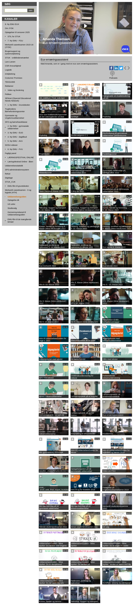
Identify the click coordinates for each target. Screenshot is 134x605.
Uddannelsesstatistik (14, 166)
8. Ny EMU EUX (12, 24)
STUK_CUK (10, 182)
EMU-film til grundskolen (18, 186)
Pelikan (8, 94)
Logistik (8, 70)
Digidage (9, 178)
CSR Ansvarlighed (13, 66)
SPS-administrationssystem (17, 170)
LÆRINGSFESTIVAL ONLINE (21, 157)
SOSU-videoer (11, 145)
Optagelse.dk (13, 200)
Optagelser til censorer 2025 (17, 32)
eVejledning (10, 74)
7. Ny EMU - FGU (15, 40)
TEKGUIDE (10, 82)
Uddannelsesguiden (17, 197)
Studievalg (12, 208)
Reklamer (9, 86)
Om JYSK (9, 28)
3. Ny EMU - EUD (15, 133)
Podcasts (113, 78)
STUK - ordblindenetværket (17, 58)
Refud (7, 174)
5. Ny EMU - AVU (15, 141)
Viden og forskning (16, 90)
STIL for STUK (14, 36)
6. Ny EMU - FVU (15, 149)
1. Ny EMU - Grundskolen (19, 105)
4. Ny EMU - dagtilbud (17, 137)
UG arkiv (11, 204)
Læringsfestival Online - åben (20, 161)
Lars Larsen (10, 62)
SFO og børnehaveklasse (16, 122)
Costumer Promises (13, 78)
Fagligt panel (10, 153)
